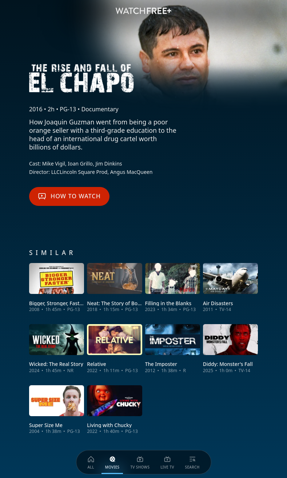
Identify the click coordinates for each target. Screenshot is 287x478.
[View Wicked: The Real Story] (56, 349)
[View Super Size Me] (56, 410)
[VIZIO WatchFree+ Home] (143, 11)
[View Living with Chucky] (114, 410)
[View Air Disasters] (230, 287)
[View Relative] (114, 349)
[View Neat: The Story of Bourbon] (114, 287)
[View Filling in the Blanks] (172, 287)
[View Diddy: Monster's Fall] (230, 349)
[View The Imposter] (172, 349)
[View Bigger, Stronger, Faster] (56, 287)
